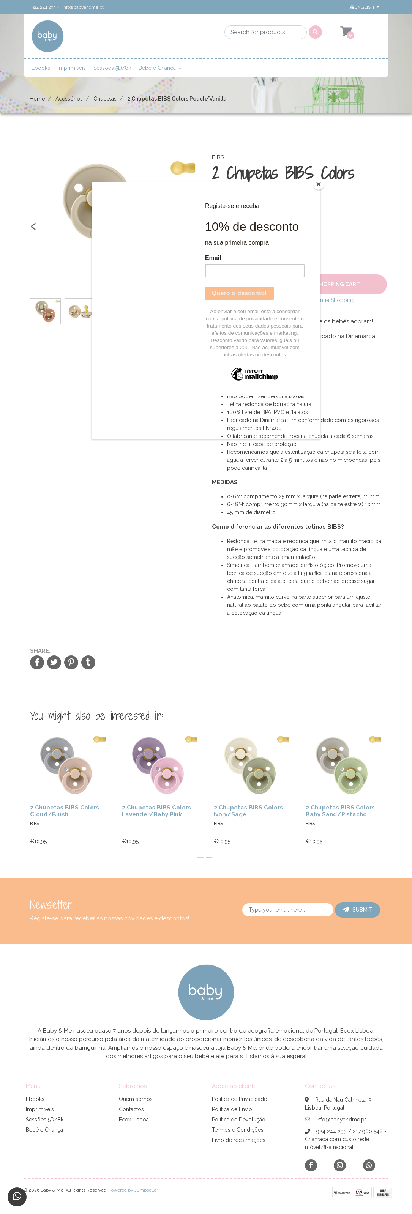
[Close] (318, 184)
